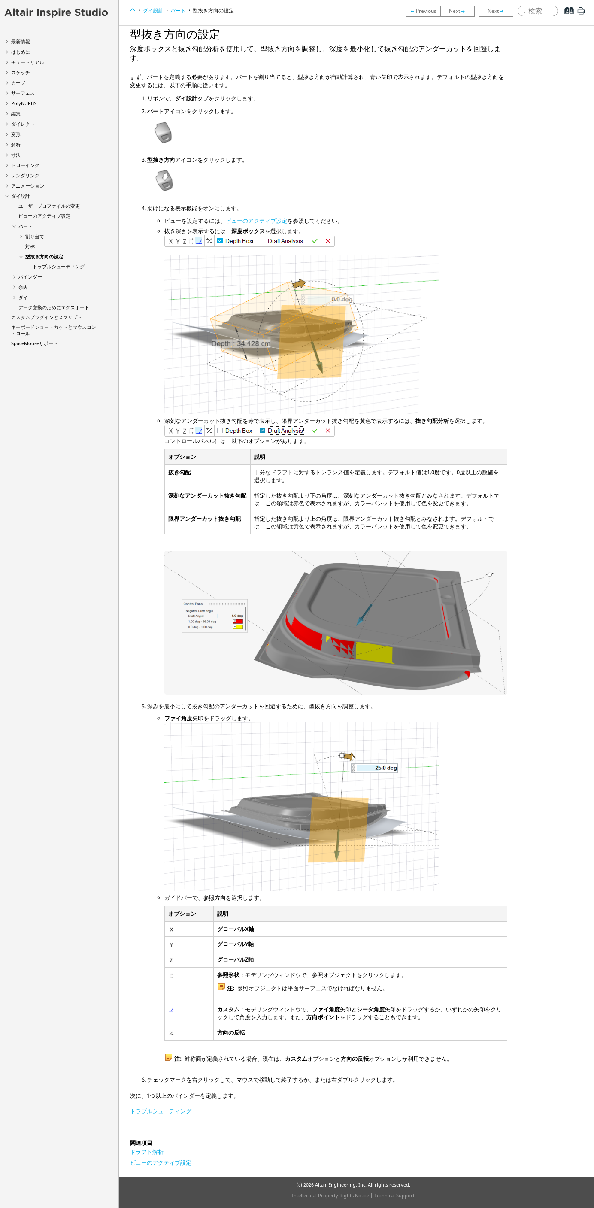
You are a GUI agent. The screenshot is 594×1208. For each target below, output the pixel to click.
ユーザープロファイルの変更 (49, 206)
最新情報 (20, 41)
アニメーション (27, 185)
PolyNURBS (23, 103)
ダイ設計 (20, 196)
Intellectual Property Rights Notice (330, 1195)
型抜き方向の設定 (44, 256)
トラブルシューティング (59, 266)
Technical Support (394, 1195)
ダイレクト (23, 124)
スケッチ (20, 72)
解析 (16, 144)
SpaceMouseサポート (34, 343)
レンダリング (25, 175)
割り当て (34, 236)
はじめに (20, 52)
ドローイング (25, 165)
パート (25, 226)
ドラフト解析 (147, 1152)
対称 (30, 246)
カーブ (18, 82)
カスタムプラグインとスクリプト (46, 317)
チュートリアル (27, 62)
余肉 (23, 287)
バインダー (30, 276)
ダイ (23, 297)
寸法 (16, 155)
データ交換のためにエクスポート (53, 307)
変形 (16, 134)
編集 (16, 113)
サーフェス (23, 93)
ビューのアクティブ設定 (44, 215)
